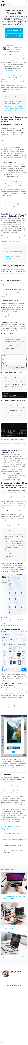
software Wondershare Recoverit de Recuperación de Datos (13, 505)
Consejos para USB (13, 984)
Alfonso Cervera (11, 45)
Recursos (6, 984)
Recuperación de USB (13, 49)
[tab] (14, 833)
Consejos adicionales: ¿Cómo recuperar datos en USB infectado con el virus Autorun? (14, 108)
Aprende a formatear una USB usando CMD (13, 957)
